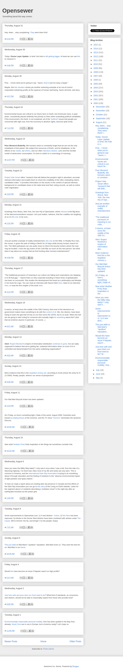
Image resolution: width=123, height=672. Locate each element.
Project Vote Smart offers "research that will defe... (102, 185)
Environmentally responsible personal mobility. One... (103, 361)
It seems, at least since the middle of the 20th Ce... (103, 232)
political (54, 119)
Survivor (56, 418)
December (101, 107)
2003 (96, 91)
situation (21, 87)
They (32, 32)
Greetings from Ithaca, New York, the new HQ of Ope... (102, 196)
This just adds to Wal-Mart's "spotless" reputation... (102, 328)
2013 (96, 52)
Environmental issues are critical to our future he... (102, 162)
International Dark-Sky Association (43, 473)
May (98, 378)
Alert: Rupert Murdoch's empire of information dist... (101, 244)
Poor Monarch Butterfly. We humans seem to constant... (102, 174)
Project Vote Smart (12, 177)
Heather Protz (19, 444)
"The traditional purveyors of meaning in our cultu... (103, 220)
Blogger (75, 666)
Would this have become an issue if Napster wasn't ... (103, 339)
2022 (96, 45)
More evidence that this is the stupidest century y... (102, 256)
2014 (96, 48)
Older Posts (75, 641)
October (100, 114)
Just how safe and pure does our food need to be (25, 595)
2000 (96, 103)
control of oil (51, 312)
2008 (96, 72)
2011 (96, 60)
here (60, 283)
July (98, 370)
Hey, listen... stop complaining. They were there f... (103, 129)
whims (27, 151)
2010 (96, 64)
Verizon (64, 212)
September (101, 118)
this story (41, 486)
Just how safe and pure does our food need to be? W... (103, 350)
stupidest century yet (37, 373)
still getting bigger (52, 56)
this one (15, 217)
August (99, 122)
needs (18, 151)
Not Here (66, 515)
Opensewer (17, 10)
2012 (96, 56)
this (78, 56)
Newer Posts (11, 641)
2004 (96, 88)
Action (56, 515)
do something (59, 317)
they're (46, 83)
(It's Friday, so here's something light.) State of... (103, 279)
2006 (96, 80)
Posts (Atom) (48, 649)
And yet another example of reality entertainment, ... (102, 208)
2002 (96, 95)
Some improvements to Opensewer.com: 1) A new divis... (102, 314)
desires (54, 151)
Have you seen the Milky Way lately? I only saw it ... (102, 301)
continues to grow (60, 344)
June (98, 374)
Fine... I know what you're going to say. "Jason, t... (102, 151)
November (101, 110)
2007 (96, 76)
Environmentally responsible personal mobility (23, 622)
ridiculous (47, 151)
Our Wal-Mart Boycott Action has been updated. (102, 267)
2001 (96, 99)
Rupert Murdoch (16, 344)
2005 (96, 84)
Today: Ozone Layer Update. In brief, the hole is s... (103, 140)
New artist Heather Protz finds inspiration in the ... (103, 290)
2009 (96, 68)
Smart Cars (16, 624)
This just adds (10, 545)
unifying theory (18, 418)
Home (43, 641)
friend (23, 547)
